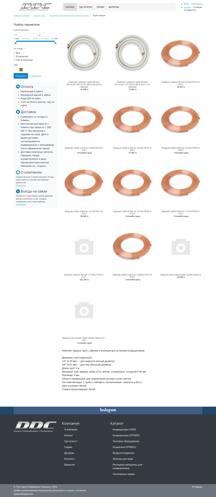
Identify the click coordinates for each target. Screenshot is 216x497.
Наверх (197, 487)
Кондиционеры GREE (124, 429)
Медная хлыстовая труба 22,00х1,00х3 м (180, 274)
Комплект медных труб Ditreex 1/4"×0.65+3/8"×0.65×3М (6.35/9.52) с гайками (84, 84)
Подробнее (21, 185)
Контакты (69, 459)
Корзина (187, 7)
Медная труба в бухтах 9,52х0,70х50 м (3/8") (181, 149)
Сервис (68, 447)
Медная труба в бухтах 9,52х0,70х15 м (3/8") (132, 149)
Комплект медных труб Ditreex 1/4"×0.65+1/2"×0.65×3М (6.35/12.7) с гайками (132, 84)
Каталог (68, 435)
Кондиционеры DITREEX (126, 435)
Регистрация (196, 4)
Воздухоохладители (123, 453)
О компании (70, 429)
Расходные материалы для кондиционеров (127, 466)
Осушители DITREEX (124, 447)
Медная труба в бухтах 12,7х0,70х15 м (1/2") (84, 212)
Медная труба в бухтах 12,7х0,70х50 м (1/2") (132, 212)
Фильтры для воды (123, 459)
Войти (186, 4)
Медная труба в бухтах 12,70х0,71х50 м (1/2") (83, 276)
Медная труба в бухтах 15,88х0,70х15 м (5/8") (132, 276)
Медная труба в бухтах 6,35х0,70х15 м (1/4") (181, 83)
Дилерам (69, 453)
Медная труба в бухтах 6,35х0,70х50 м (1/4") (84, 149)
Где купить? (70, 441)
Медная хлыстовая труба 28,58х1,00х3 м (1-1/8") (84, 339)
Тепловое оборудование (126, 441)
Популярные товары (124, 474)
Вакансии (69, 464)
